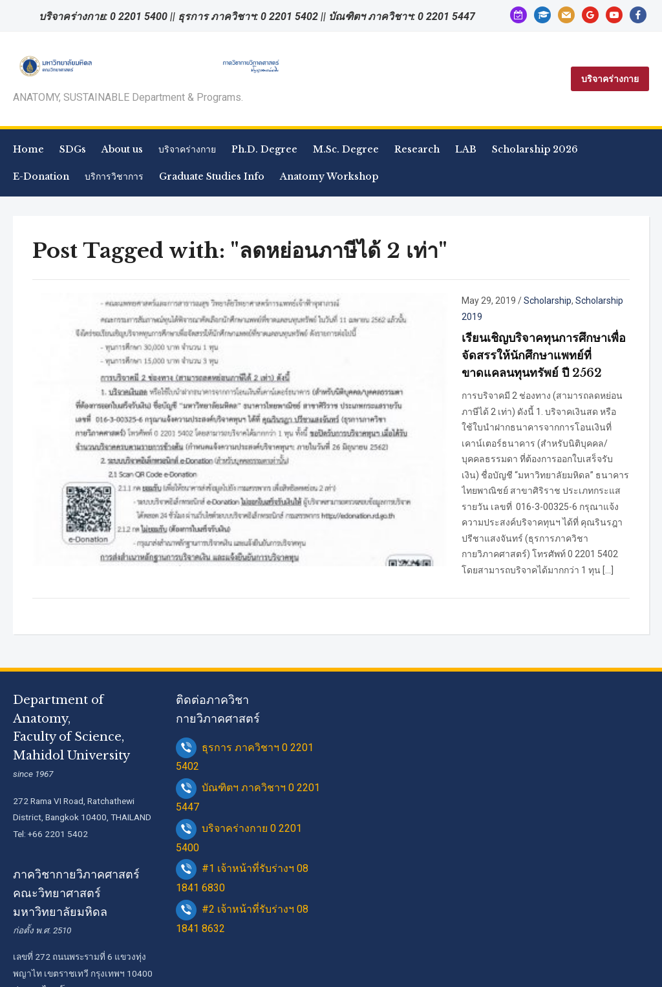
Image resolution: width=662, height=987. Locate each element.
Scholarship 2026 (535, 149)
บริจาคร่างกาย (610, 79)
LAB (465, 149)
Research (417, 149)
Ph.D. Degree (264, 149)
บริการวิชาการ (114, 176)
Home (28, 149)
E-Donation (41, 176)
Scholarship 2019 (491, 300)
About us (122, 149)
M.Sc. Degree (346, 149)
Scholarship (429, 300)
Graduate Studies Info (211, 176)
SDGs (72, 149)
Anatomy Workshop (329, 176)
